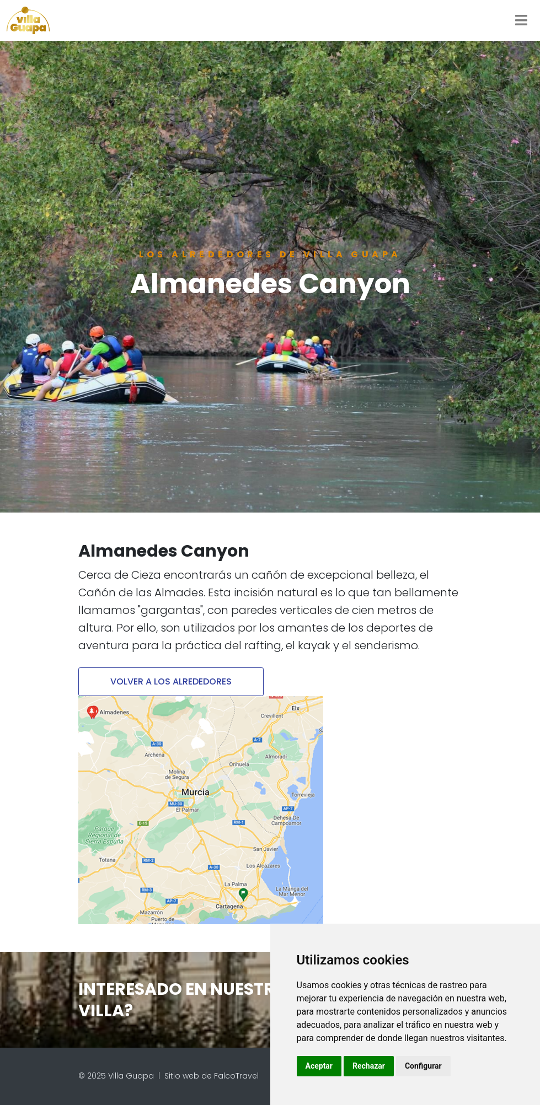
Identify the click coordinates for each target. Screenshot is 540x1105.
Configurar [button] (423, 1065)
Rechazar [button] (368, 1065)
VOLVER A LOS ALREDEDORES (171, 681)
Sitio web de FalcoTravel (211, 1075)
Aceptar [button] (319, 1065)
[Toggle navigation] (521, 20)
